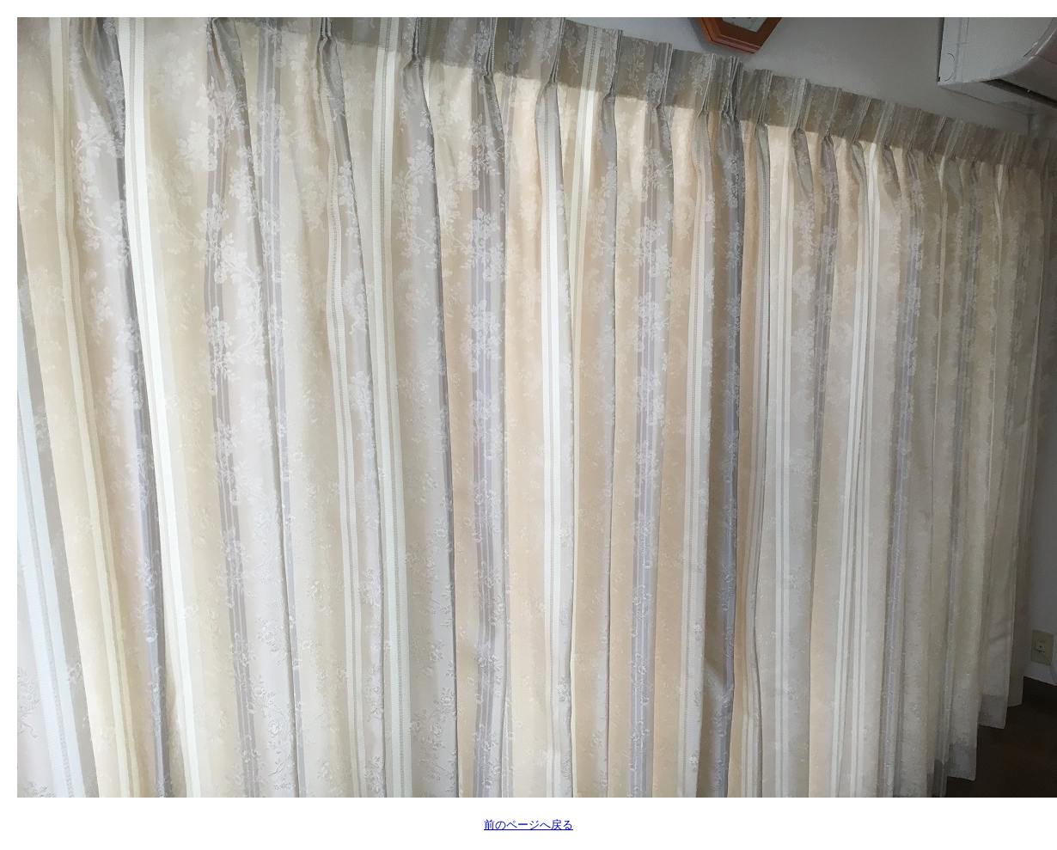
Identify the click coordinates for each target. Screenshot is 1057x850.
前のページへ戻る (528, 824)
